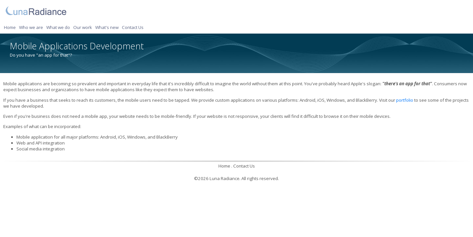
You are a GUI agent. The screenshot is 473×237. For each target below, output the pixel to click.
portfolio (404, 100)
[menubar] (74, 27)
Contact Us (133, 27)
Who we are (31, 27)
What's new (107, 27)
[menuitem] (10, 27)
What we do (58, 27)
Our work (82, 27)
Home (10, 27)
